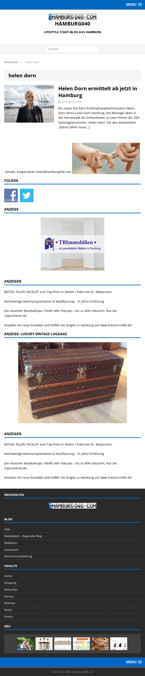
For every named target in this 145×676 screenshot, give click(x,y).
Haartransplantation (37, 301)
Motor (8, 610)
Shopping (10, 583)
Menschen (10, 589)
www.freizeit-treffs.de (115, 325)
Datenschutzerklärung (18, 556)
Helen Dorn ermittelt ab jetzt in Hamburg (97, 91)
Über (7, 529)
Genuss (9, 596)
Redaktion (10, 543)
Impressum (11, 550)
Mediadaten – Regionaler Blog (23, 536)
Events (8, 616)
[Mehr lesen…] (79, 127)
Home (8, 576)
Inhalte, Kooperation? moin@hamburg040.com (38, 172)
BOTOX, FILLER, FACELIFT (21, 292)
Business (9, 603)
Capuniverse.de (15, 316)
